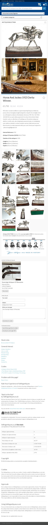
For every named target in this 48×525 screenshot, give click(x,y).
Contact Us (4, 362)
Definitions (4, 356)
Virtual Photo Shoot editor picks (17, 408)
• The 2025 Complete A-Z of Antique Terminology (13, 373)
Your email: (4, 298)
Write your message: (7, 307)
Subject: (4, 302)
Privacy (3, 360)
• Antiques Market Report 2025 (9, 369)
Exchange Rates (5, 354)
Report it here (4, 380)
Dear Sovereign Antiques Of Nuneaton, (23, 313)
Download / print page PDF (9, 330)
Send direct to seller (8, 321)
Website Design (5, 352)
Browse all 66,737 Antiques (8, 342)
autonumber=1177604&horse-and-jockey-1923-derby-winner (23, 13)
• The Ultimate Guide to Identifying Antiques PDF (13, 371)
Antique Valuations (5, 349)
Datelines (3, 358)
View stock (5, 291)
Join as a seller (4, 351)
